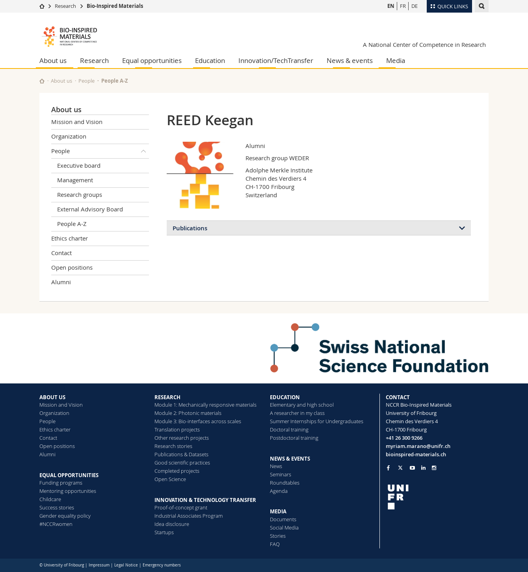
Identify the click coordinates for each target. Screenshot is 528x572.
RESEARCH (167, 397)
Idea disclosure (171, 524)
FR (403, 5)
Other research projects (181, 437)
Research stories (173, 446)
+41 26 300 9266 (404, 437)
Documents (283, 519)
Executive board (78, 165)
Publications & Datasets (181, 454)
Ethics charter (69, 238)
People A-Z (114, 80)
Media (395, 60)
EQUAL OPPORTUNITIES (69, 475)
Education (210, 60)
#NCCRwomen (56, 524)
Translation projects (177, 429)
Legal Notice (126, 565)
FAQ (275, 544)
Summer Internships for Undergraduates (316, 421)
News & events (350, 60)
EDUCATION (285, 397)
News (276, 466)
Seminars (280, 474)
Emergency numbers (162, 565)
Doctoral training (289, 429)
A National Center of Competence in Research (424, 44)
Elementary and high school (302, 404)
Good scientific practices (182, 462)
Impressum (99, 565)
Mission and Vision (76, 122)
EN (390, 5)
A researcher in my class (297, 413)
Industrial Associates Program (188, 515)
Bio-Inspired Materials (115, 5)
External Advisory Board (90, 209)
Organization (68, 136)
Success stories (56, 507)
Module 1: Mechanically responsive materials (205, 404)
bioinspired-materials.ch (416, 454)
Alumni (61, 282)
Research (65, 5)
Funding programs (60, 482)
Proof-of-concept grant (180, 507)
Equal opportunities (152, 60)
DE (414, 5)
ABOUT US (52, 397)
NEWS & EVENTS (290, 458)
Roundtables (284, 482)
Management (75, 180)
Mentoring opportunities (67, 490)
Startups (164, 532)
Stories (278, 535)
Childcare (50, 499)
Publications (190, 228)
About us (53, 60)
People (86, 80)
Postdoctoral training (294, 437)
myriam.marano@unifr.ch (418, 446)
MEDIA (278, 511)
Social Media (284, 527)
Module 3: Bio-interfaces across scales (197, 421)
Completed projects (176, 470)
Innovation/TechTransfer (275, 60)
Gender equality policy (65, 515)
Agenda (279, 490)
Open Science (170, 479)
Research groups (79, 194)
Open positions (72, 267)
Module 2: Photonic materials (187, 413)
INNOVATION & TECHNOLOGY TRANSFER (205, 500)
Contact (61, 253)
